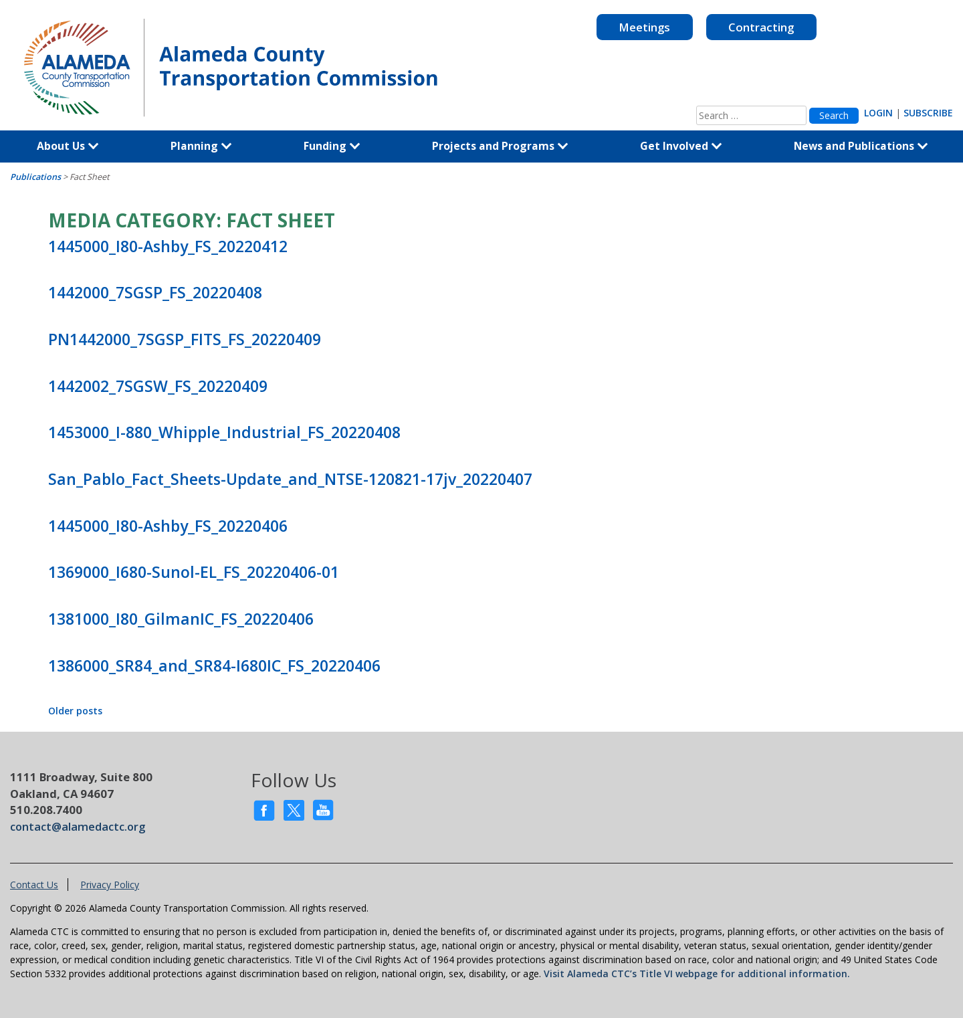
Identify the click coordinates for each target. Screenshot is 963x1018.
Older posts (75, 710)
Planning (201, 145)
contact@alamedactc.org (77, 826)
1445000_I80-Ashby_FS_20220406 (168, 525)
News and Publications (861, 145)
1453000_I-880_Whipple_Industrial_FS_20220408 (224, 432)
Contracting (761, 27)
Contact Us (34, 884)
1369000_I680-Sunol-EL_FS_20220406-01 (193, 572)
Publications (35, 177)
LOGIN (878, 112)
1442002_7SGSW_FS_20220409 (158, 386)
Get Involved (681, 145)
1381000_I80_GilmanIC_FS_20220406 (181, 618)
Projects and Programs (500, 145)
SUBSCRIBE (928, 112)
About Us (68, 145)
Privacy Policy (109, 884)
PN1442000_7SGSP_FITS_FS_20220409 (184, 339)
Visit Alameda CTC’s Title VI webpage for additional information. (697, 973)
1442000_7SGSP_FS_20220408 (155, 292)
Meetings (644, 27)
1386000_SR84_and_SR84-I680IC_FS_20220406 (214, 665)
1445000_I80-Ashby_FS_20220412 (168, 246)
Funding (332, 145)
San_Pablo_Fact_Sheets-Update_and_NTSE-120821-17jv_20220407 (290, 479)
